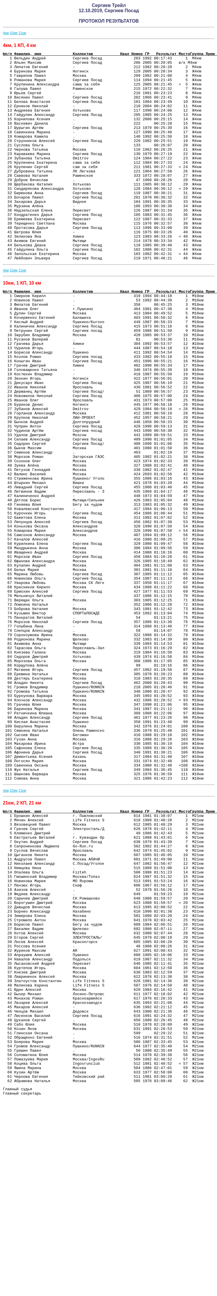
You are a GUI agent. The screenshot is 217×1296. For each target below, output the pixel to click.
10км (14, 33)
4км (6, 33)
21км (22, 33)
